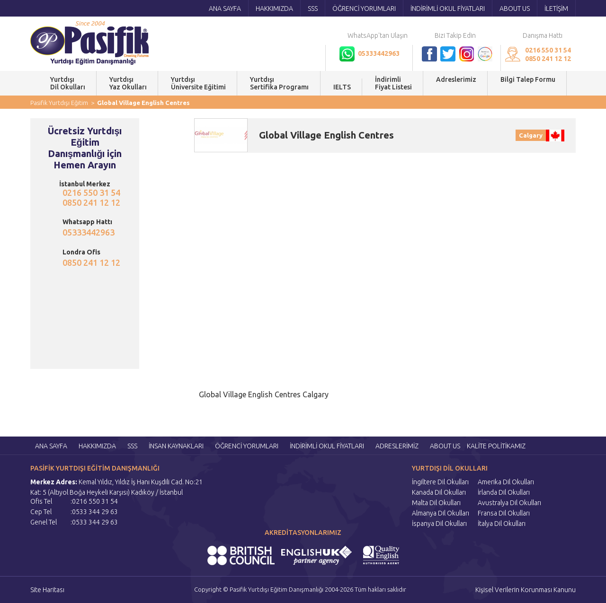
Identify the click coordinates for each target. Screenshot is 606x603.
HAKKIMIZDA (274, 8)
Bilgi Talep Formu (527, 83)
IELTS (342, 87)
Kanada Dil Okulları (439, 492)
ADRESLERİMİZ (397, 446)
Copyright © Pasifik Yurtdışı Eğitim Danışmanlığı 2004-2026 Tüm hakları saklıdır (300, 589)
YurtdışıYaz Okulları (128, 83)
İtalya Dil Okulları (502, 523)
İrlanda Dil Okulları (504, 492)
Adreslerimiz (456, 83)
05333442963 (88, 232)
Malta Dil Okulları (436, 503)
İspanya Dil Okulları (439, 523)
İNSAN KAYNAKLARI (176, 446)
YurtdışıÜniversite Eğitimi (198, 83)
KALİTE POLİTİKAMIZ (496, 446)
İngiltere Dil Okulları (440, 482)
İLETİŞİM (556, 8)
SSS (313, 8)
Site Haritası (47, 590)
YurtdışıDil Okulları (67, 83)
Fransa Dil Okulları (504, 513)
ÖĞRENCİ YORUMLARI (364, 8)
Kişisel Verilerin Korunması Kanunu (525, 590)
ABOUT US (514, 8)
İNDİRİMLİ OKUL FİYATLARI (447, 8)
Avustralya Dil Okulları (509, 503)
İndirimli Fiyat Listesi (393, 83)
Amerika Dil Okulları (506, 482)
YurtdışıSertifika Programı (279, 83)
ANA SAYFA (225, 8)
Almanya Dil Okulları (440, 513)
